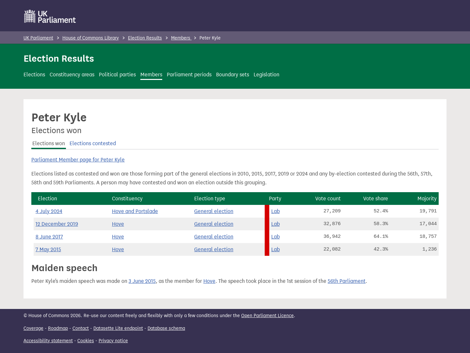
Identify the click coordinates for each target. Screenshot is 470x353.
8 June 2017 (49, 237)
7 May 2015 (48, 249)
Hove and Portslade (135, 211)
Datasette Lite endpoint (118, 328)
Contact (80, 328)
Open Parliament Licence (267, 315)
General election (213, 211)
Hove (118, 224)
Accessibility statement (48, 341)
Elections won (48, 143)
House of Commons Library (90, 38)
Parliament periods (189, 74)
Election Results (145, 38)
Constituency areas (72, 74)
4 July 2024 (49, 211)
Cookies (85, 341)
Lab (275, 211)
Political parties (117, 74)
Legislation (266, 74)
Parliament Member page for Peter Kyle (78, 160)
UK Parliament (38, 38)
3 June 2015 (142, 281)
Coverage (33, 328)
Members (181, 38)
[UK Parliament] (50, 16)
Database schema (166, 328)
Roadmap (58, 328)
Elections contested (93, 143)
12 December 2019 (57, 224)
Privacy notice (113, 341)
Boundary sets (232, 74)
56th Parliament (347, 281)
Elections (34, 74)
